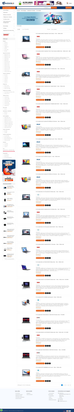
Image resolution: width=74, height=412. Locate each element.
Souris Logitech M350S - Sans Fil (10, 198)
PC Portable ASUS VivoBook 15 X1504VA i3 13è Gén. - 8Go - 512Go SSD (50, 121)
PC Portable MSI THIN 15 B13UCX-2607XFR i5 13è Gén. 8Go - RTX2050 (50, 314)
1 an (6, 143)
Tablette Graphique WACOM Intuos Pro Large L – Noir (10, 255)
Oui (5, 132)
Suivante (70, 385)
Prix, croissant (61, 29)
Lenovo (6, 49)
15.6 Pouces (7, 101)
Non (5, 112)
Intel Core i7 (7, 68)
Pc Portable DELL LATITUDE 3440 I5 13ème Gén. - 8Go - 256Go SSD (49, 262)
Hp (5, 48)
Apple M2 (6, 58)
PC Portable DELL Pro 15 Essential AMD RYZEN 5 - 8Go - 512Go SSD (49, 226)
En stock (6, 154)
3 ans (5, 146)
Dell (5, 45)
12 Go (5, 76)
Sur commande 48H (8, 157)
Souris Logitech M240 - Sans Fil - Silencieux (10, 193)
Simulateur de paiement (20, 397)
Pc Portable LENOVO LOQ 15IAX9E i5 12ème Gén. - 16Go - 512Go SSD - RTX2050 (52, 279)
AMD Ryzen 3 (7, 54)
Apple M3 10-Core (7, 120)
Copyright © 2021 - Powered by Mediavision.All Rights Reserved (12, 410)
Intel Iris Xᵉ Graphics (8, 124)
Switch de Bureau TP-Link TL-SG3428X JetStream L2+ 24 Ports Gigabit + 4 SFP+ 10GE (10, 243)
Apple (5, 42)
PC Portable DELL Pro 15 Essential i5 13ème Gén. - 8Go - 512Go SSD (50, 191)
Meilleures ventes (19, 395)
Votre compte (51, 391)
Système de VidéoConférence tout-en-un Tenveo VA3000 (10, 211)
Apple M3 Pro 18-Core (8, 121)
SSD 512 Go (7, 88)
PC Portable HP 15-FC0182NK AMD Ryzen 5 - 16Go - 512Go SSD (48, 297)
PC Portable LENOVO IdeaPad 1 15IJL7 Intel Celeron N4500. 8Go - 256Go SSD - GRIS (53, 51)
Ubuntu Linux (7, 140)
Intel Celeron (7, 61)
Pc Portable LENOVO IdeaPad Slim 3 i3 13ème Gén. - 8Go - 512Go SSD (50, 68)
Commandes (51, 395)
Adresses (50, 398)
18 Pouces (6, 105)
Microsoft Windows (8, 138)
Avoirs (50, 397)
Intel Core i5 (7, 67)
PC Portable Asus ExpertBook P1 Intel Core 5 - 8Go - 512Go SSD (10, 187)
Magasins (28, 393)
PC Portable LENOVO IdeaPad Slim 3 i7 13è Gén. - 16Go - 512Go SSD (50, 244)
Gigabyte (6, 46)
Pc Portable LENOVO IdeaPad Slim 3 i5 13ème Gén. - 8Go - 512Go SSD (50, 209)
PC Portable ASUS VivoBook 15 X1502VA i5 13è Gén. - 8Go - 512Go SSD (50, 174)
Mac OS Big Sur (7, 137)
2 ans (6, 145)
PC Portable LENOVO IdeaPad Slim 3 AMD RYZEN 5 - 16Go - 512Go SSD (50, 86)
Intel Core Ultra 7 (7, 71)
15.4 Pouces (6, 99)
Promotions (18, 393)
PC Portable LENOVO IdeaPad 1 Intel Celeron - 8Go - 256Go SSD (49, 33)
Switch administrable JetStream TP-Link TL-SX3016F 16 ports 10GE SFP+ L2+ (10, 236)
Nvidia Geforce (7, 127)
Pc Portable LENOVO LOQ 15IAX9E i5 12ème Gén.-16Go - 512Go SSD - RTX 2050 (52, 332)
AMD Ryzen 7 (7, 57)
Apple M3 (6, 60)
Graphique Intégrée (8, 123)
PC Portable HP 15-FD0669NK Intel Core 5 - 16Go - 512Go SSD (10, 205)
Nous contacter (30, 394)
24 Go (5, 80)
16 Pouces (6, 102)
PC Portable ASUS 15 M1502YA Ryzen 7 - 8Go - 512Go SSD (48, 156)
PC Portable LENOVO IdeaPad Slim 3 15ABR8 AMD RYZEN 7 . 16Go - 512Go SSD (52, 103)
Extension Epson (18, 398)
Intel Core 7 (6, 64)
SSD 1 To (6, 85)
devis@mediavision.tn (63, 401)
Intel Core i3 (6, 65)
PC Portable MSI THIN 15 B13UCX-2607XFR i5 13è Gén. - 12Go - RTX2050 (50, 349)
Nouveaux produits (19, 394)
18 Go (5, 79)
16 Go (6, 77)
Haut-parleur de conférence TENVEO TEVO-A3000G (10, 218)
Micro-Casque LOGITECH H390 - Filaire (10, 249)
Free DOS (6, 135)
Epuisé (6, 156)
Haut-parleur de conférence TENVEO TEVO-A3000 (10, 224)
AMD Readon (7, 117)
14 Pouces (6, 98)
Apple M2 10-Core (7, 118)
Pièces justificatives (52, 399)
